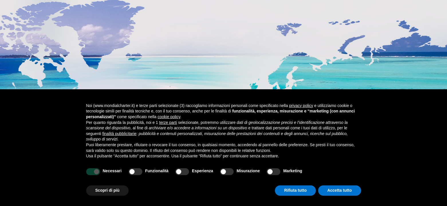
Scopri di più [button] (107, 190)
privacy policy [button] (301, 105)
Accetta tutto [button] (339, 190)
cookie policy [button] (168, 116)
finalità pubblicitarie (119, 133)
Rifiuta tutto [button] (295, 190)
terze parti (168, 122)
